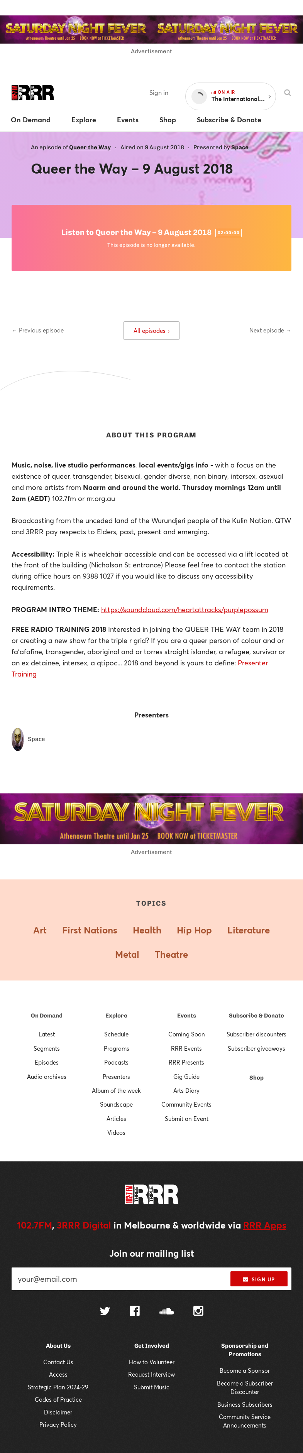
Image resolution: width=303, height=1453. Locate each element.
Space (240, 147)
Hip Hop (194, 930)
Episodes (47, 1062)
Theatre (171, 954)
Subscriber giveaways (256, 1048)
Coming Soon (186, 1034)
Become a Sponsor (245, 1370)
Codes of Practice (58, 1399)
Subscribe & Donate (256, 1015)
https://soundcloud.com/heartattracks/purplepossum (184, 609)
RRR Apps (264, 1225)
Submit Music (151, 1387)
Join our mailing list (151, 1253)
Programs (116, 1048)
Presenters (116, 1076)
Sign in (158, 92)
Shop (256, 1077)
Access (58, 1374)
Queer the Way (90, 147)
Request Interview (151, 1374)
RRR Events (186, 1048)
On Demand (47, 1015)
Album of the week (116, 1090)
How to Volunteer (151, 1362)
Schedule (116, 1034)
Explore (116, 1015)
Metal (127, 954)
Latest (47, 1034)
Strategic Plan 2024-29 (58, 1387)
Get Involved (151, 1345)
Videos (116, 1132)
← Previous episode (38, 330)
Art (40, 930)
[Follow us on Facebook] (135, 1312)
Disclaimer (58, 1412)
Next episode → (270, 330)
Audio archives (46, 1076)
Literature (248, 930)
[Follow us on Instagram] (198, 1312)
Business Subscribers (245, 1404)
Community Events (186, 1104)
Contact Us (58, 1362)
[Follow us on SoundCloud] (166, 1312)
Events (186, 1015)
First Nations (89, 930)
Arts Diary (186, 1090)
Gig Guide (186, 1076)
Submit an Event (186, 1118)
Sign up (259, 1279)
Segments (47, 1048)
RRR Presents (186, 1062)
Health (147, 930)
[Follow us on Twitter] (105, 1312)
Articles (116, 1118)
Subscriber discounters (256, 1034)
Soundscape (116, 1104)
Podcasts (116, 1062)
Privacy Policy (58, 1424)
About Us (58, 1345)
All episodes (151, 330)
